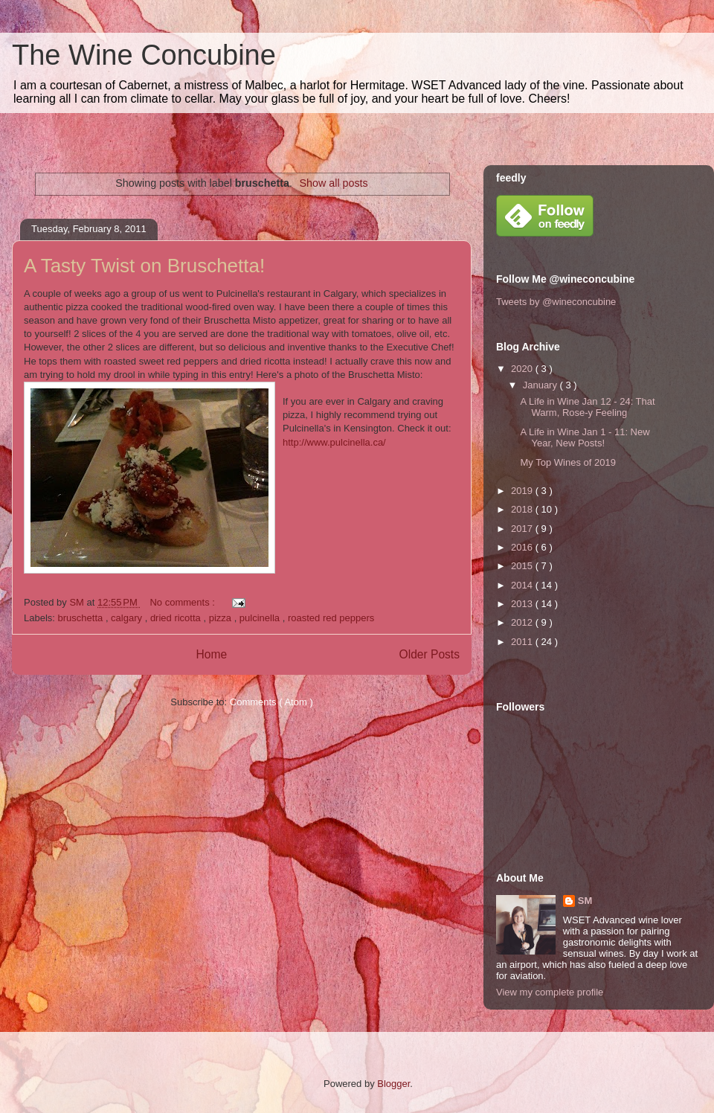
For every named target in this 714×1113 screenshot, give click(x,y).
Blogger (393, 1083)
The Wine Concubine (144, 55)
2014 (523, 585)
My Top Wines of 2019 (567, 462)
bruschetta (82, 617)
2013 (523, 603)
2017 (523, 528)
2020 (523, 368)
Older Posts (429, 654)
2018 (523, 509)
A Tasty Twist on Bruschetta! (144, 265)
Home (211, 654)
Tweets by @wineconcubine (556, 301)
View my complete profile (549, 992)
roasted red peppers (331, 617)
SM (585, 900)
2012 (523, 622)
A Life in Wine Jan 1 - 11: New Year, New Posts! (584, 437)
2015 (523, 565)
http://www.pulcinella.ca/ (334, 442)
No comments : (183, 602)
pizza (221, 617)
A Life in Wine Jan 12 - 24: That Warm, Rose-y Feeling (587, 407)
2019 (523, 490)
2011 (523, 641)
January (541, 385)
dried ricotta (177, 617)
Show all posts (334, 183)
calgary (128, 617)
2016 (523, 547)
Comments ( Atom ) (271, 702)
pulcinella (261, 617)
